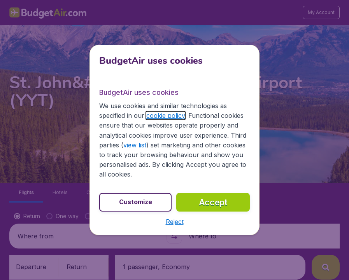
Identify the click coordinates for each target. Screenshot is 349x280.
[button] (175, 222)
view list (134, 145)
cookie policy (165, 115)
